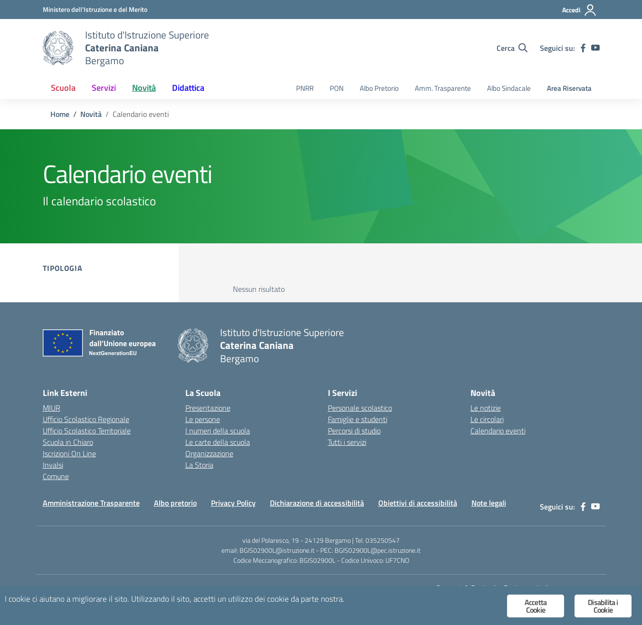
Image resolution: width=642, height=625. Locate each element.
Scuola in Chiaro (68, 442)
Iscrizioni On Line (69, 453)
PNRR (305, 88)
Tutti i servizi (347, 442)
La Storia (199, 465)
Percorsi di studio (354, 430)
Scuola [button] (63, 87)
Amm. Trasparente (443, 88)
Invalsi (53, 465)
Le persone (202, 419)
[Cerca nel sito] (512, 48)
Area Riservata (569, 88)
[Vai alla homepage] (58, 48)
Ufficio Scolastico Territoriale (87, 430)
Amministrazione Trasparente (91, 503)
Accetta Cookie (535, 605)
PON (337, 88)
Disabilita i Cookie (603, 605)
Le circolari (487, 419)
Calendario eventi (498, 430)
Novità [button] (144, 87)
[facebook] (583, 48)
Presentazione (207, 407)
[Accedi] (579, 10)
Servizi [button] (104, 87)
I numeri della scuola (217, 430)
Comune (56, 476)
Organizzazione (209, 453)
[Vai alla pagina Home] (59, 114)
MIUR (51, 407)
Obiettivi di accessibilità (417, 503)
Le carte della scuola (217, 442)
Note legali (488, 503)
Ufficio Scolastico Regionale (86, 419)
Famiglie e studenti (357, 419)
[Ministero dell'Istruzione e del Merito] (95, 9)
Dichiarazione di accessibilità (317, 503)
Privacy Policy (233, 503)
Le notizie (485, 407)
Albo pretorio (175, 503)
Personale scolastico (360, 407)
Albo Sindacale (509, 88)
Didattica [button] (188, 87)
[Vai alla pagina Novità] (91, 114)
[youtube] (595, 48)
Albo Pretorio (379, 88)
